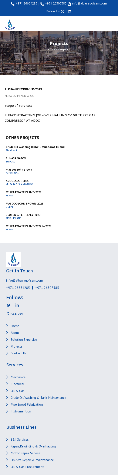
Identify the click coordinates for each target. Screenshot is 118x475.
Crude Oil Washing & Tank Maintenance (38, 397)
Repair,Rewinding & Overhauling (33, 446)
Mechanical (19, 377)
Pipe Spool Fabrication (27, 404)
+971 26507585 (47, 287)
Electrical (17, 384)
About (15, 332)
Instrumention (21, 411)
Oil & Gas (17, 391)
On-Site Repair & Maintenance (32, 460)
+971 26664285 (18, 287)
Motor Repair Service (25, 453)
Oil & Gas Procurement (27, 467)
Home (51, 49)
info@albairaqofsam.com (24, 280)
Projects (17, 346)
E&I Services (20, 439)
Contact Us (19, 353)
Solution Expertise (24, 339)
